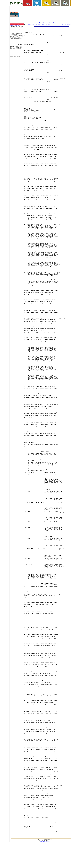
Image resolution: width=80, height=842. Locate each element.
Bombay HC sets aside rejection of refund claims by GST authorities (16, 53)
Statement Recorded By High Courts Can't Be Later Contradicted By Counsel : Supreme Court (16, 30)
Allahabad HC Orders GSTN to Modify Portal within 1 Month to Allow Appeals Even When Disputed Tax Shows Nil (16, 27)
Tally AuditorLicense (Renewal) (36, 3)
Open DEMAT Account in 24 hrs (15, 25)
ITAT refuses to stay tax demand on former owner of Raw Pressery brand (16, 51)
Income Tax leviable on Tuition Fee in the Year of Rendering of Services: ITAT (17, 44)
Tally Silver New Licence (65, 3)
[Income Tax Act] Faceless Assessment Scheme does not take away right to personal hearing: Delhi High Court (16, 56)
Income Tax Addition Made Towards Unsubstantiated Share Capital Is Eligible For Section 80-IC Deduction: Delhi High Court (16, 39)
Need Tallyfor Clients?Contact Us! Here (27, 3)
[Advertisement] (4, 16)
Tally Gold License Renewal (46, 3)
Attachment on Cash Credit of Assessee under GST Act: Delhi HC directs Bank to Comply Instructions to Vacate (16, 36)
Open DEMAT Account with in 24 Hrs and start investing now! (45, 22)
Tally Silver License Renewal (55, 3)
